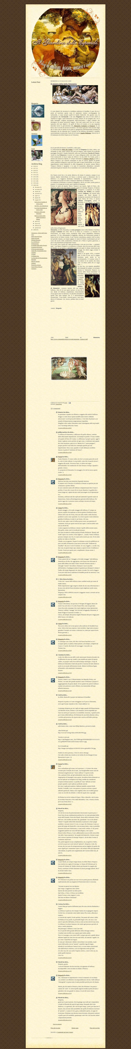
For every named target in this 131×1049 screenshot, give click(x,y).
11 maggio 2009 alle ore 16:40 (64, 474)
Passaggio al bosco (36, 265)
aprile (36, 221)
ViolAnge (33, 268)
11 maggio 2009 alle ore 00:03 (64, 428)
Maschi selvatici (35, 261)
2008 (34, 229)
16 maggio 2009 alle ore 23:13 (65, 1020)
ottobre (37, 191)
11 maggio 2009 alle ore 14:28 (64, 452)
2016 (34, 170)
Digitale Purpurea (35, 240)
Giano (60, 508)
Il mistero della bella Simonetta (64, 84)
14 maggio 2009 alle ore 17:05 (65, 759)
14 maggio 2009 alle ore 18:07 (65, 804)
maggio (37, 200)
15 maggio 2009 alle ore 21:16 (65, 873)
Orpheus (33, 263)
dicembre (37, 187)
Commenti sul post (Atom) (65, 1032)
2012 (34, 179)
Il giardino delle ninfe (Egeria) (39, 245)
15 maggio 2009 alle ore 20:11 (64, 855)
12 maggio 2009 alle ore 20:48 (65, 650)
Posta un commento (57, 1024)
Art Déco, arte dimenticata (41, 205)
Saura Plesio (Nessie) (36, 266)
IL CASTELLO (35, 241)
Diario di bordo (35, 238)
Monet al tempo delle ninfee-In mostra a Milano (40, 217)
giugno (37, 197)
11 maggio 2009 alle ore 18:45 (64, 575)
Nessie (60, 457)
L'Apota (33, 254)
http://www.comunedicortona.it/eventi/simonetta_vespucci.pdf (69, 339)
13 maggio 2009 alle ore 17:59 (65, 673)
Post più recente (55, 1028)
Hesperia (61, 479)
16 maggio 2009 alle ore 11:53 (64, 971)
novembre (37, 189)
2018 (34, 166)
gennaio (37, 227)
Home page (75, 1028)
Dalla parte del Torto (36, 236)
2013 (34, 176)
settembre (37, 193)
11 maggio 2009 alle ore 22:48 (64, 597)
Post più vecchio (95, 1028)
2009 (34, 185)
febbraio (37, 225)
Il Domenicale (35, 243)
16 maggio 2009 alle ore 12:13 (65, 993)
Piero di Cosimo (67, 149)
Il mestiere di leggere (36, 247)
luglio (36, 195)
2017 (34, 168)
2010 (34, 183)
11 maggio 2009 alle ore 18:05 (64, 552)
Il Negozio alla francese (37, 249)
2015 (34, 172)
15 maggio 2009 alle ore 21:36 (65, 900)
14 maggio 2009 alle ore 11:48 (64, 690)
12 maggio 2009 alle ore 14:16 (65, 635)
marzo (36, 223)
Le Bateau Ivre (35, 256)
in (84, 126)
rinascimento (59, 404)
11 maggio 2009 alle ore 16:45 (64, 503)
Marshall (33, 259)
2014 (34, 174)
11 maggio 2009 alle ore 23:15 (64, 619)
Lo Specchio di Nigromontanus (39, 258)
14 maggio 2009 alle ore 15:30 (65, 719)
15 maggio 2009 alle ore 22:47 (65, 957)
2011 (34, 181)
